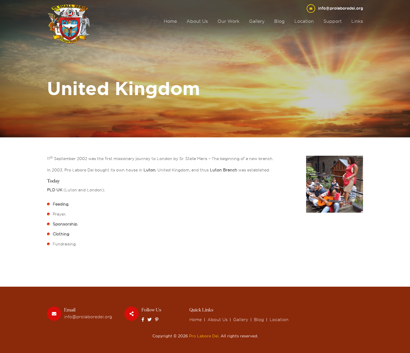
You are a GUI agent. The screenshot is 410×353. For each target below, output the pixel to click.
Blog (279, 21)
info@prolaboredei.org (340, 8)
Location (304, 21)
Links (357, 21)
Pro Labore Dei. (204, 336)
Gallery (257, 21)
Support (332, 21)
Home (170, 21)
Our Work (228, 21)
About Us (197, 21)
